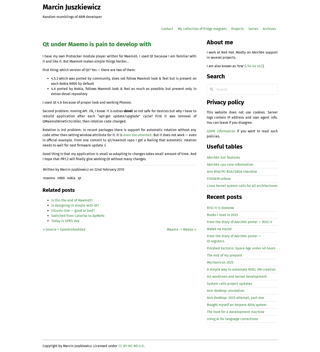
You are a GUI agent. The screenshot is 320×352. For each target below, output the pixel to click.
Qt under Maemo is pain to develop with (97, 44)
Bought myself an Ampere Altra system (237, 305)
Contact (167, 29)
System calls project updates (229, 284)
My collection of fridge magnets (202, 29)
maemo (49, 178)
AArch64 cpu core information (230, 165)
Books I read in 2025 (222, 215)
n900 (61, 178)
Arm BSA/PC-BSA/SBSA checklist (232, 172)
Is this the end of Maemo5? (72, 200)
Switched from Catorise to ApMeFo (77, 216)
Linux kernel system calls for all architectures (242, 186)
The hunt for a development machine (235, 312)
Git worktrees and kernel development (237, 276)
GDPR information (221, 131)
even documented (137, 135)
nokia (71, 178)
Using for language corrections (232, 319)
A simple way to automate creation (241, 269)
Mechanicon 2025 (220, 262)
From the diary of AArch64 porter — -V (239, 222)
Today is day (65, 221)
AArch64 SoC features (223, 157)
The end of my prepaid (224, 255)
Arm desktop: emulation (225, 291)
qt (79, 178)
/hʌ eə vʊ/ (254, 66)
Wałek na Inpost (219, 229)
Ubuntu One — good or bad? (73, 211)
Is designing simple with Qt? (75, 205)
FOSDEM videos (219, 179)
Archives (269, 29)
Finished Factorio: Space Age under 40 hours (241, 248)
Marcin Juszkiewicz (72, 7)
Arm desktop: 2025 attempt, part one (235, 298)
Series (253, 29)
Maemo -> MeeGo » (181, 229)
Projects (237, 29)
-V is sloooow (220, 208)
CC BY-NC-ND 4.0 (131, 346)
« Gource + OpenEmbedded (64, 229)
